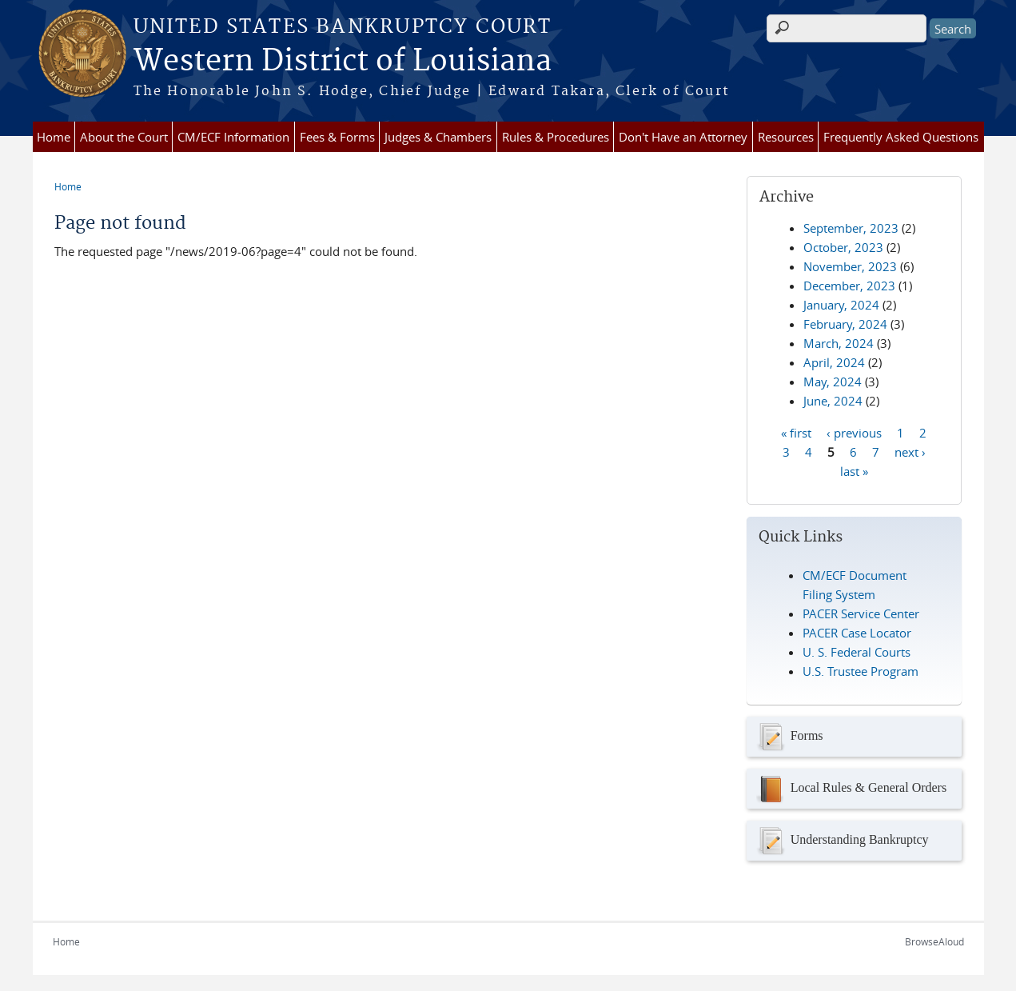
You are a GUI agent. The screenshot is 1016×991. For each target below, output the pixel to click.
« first (796, 432)
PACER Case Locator (857, 633)
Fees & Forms (337, 137)
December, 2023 (849, 286)
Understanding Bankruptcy (842, 841)
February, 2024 (845, 324)
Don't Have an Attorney (683, 137)
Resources (786, 137)
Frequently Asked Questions (900, 137)
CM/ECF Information (233, 137)
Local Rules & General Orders (850, 789)
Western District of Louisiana (342, 61)
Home (53, 137)
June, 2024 (833, 401)
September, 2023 (850, 228)
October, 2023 (843, 247)
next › (910, 451)
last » (854, 470)
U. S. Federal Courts (856, 652)
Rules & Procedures (555, 137)
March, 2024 (838, 343)
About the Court (124, 137)
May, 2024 (832, 382)
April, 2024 (834, 362)
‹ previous (854, 432)
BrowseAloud (934, 941)
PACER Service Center (861, 613)
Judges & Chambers (438, 137)
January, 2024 (841, 305)
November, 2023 (850, 266)
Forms (789, 737)
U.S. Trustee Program (860, 671)
